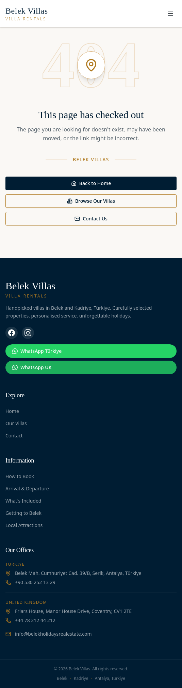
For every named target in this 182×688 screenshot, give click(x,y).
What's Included (23, 500)
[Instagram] (28, 333)
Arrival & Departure (27, 488)
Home (12, 411)
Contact (14, 435)
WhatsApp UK (31, 367)
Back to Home (91, 183)
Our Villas (16, 423)
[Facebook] (11, 333)
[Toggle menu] (170, 13)
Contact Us (91, 218)
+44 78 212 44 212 (35, 620)
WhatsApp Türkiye (37, 351)
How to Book (19, 476)
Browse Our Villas (91, 201)
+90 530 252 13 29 (35, 582)
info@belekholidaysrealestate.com (53, 634)
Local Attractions (24, 525)
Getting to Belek (23, 513)
